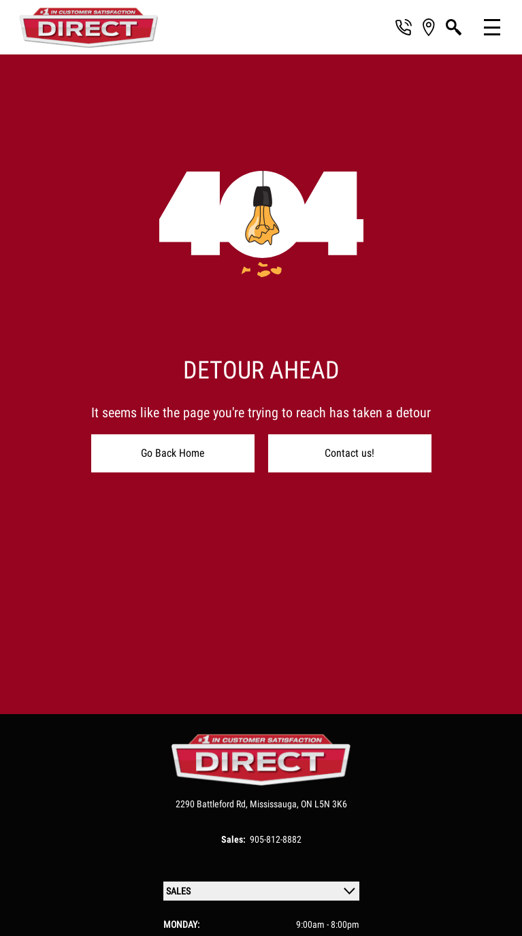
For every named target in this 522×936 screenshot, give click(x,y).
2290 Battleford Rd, (213, 803)
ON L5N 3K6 (324, 803)
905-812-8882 (275, 839)
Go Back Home (173, 453)
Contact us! (349, 453)
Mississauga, (275, 803)
